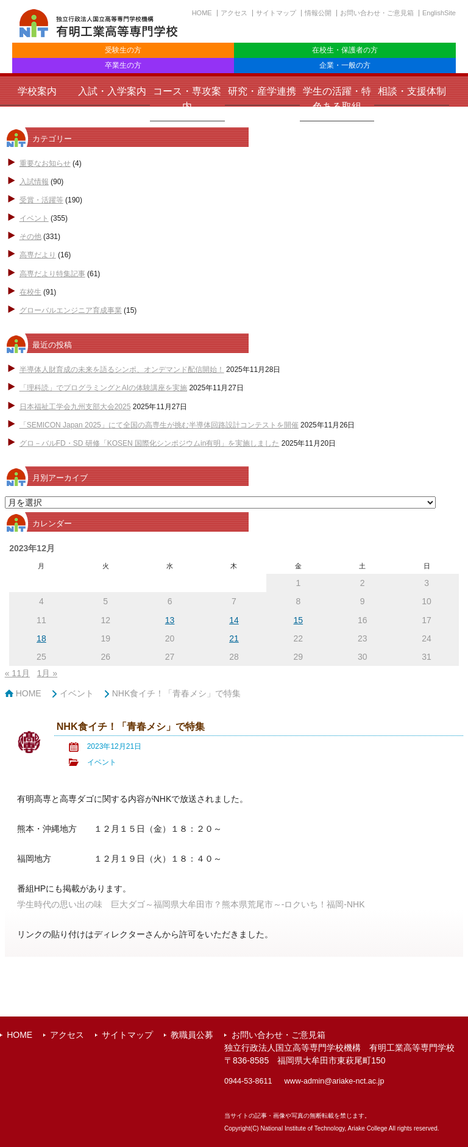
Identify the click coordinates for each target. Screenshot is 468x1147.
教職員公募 (192, 1035)
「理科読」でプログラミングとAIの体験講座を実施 (103, 388)
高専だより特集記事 (52, 274)
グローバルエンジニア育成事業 (71, 310)
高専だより (38, 255)
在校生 (30, 292)
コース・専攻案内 (187, 99)
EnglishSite (439, 12)
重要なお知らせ (45, 163)
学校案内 (37, 91)
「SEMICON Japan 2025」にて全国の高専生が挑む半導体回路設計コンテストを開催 (159, 425)
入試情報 (34, 181)
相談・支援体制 (412, 91)
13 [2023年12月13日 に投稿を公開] (170, 620)
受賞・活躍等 (41, 200)
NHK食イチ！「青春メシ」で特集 (176, 693)
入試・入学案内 (112, 91)
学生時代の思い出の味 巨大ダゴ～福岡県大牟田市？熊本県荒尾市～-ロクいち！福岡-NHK (191, 904)
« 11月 (17, 673)
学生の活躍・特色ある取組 (337, 99)
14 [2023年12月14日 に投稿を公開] (234, 620)
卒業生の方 (123, 65)
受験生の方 (123, 50)
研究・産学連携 (262, 91)
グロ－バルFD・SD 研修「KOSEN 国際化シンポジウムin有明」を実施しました (150, 443)
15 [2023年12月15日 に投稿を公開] (298, 620)
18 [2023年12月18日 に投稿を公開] (41, 638)
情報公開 (318, 12)
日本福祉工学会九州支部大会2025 (75, 406)
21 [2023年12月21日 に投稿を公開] (234, 638)
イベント (34, 218)
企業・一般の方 (344, 65)
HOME (202, 12)
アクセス (234, 12)
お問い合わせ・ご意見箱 (377, 12)
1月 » (47, 673)
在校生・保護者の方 (345, 50)
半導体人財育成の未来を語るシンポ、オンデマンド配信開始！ (122, 369)
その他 (30, 236)
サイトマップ (276, 12)
